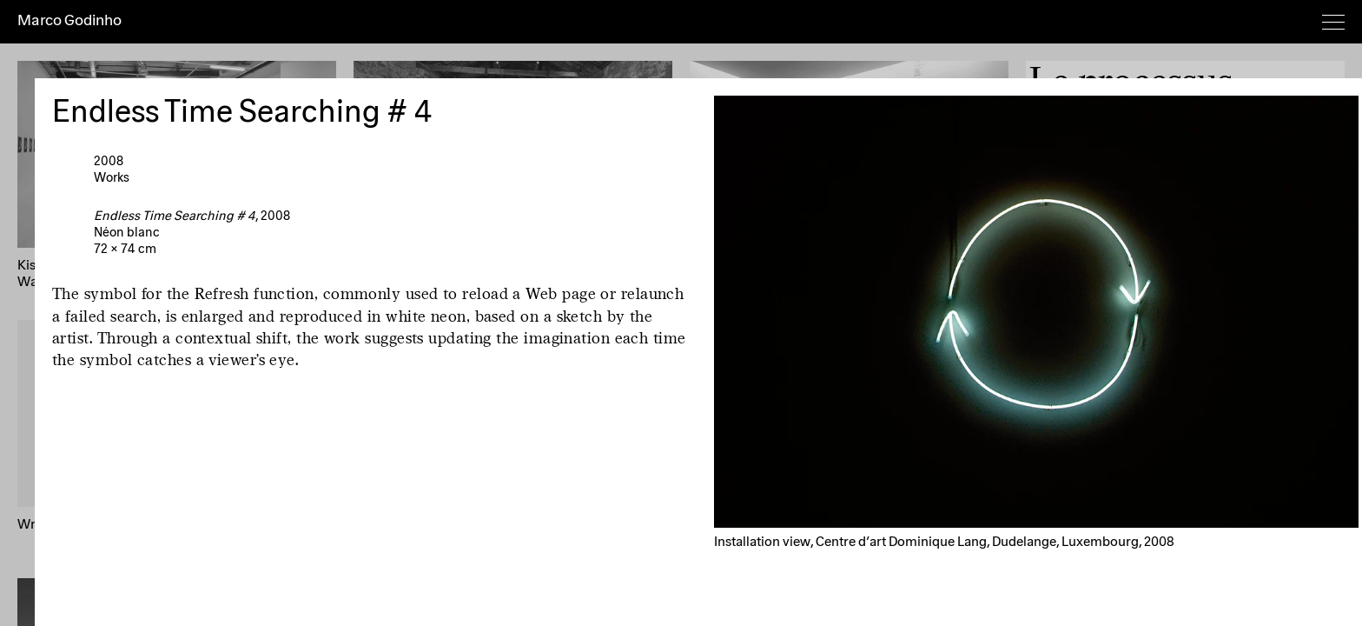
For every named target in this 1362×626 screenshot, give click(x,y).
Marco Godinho (69, 21)
